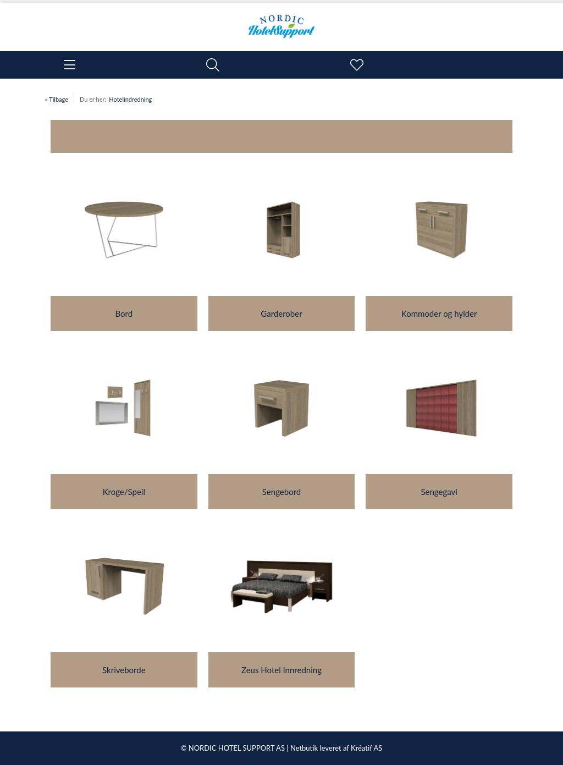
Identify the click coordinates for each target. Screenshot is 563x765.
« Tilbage (56, 99)
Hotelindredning (130, 99)
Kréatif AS (366, 748)
